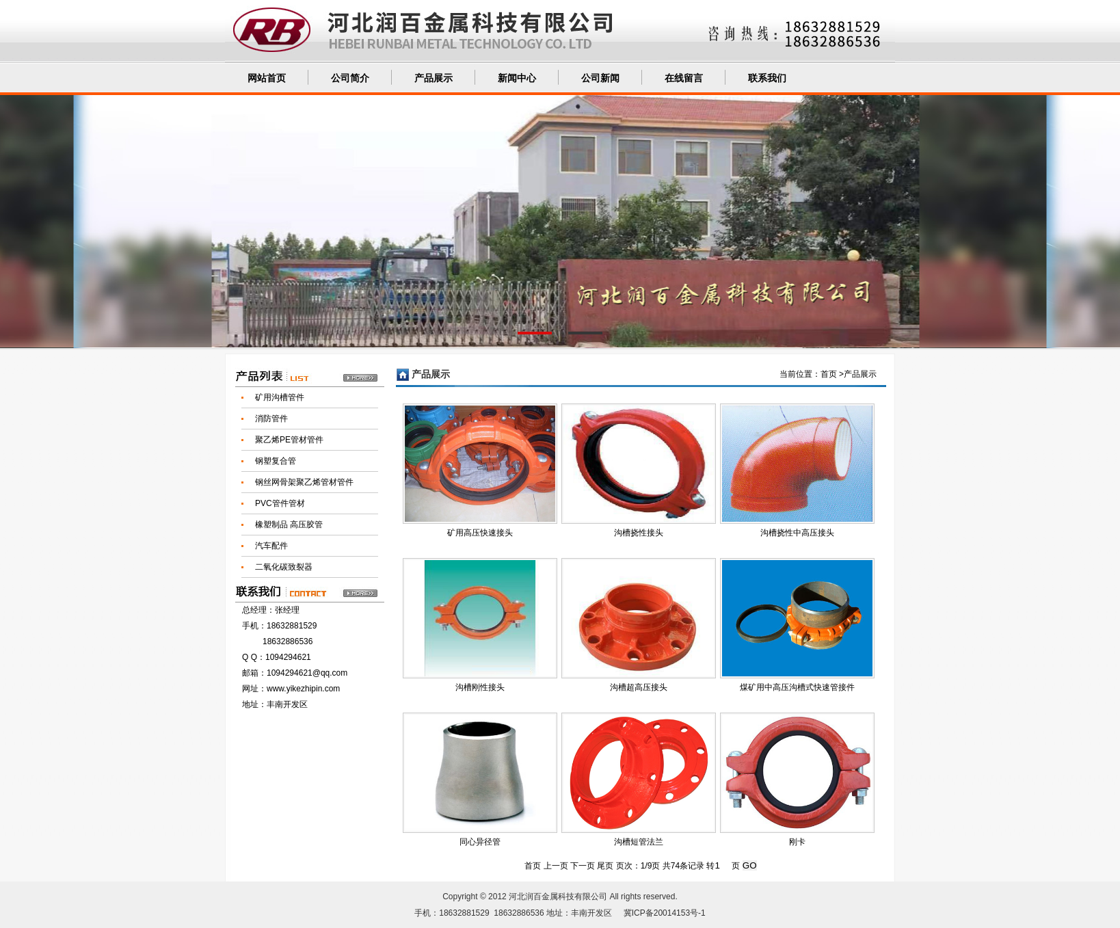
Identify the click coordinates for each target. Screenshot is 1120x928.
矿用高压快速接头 (480, 533)
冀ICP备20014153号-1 (665, 913)
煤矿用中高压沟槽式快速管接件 (797, 687)
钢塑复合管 (275, 461)
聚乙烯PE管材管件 (289, 440)
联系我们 (767, 78)
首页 (829, 374)
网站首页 (267, 78)
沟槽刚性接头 (480, 687)
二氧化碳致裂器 (283, 567)
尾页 (605, 866)
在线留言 (684, 78)
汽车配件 (271, 546)
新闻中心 (517, 78)
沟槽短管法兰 (638, 842)
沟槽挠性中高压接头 (797, 533)
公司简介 (350, 78)
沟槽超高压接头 (638, 687)
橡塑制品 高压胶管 (289, 524)
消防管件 (271, 418)
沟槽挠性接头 (638, 533)
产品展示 (433, 78)
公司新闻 (600, 78)
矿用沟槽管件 (279, 397)
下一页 (582, 866)
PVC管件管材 (280, 503)
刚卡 (797, 842)
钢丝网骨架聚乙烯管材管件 (304, 482)
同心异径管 (480, 842)
